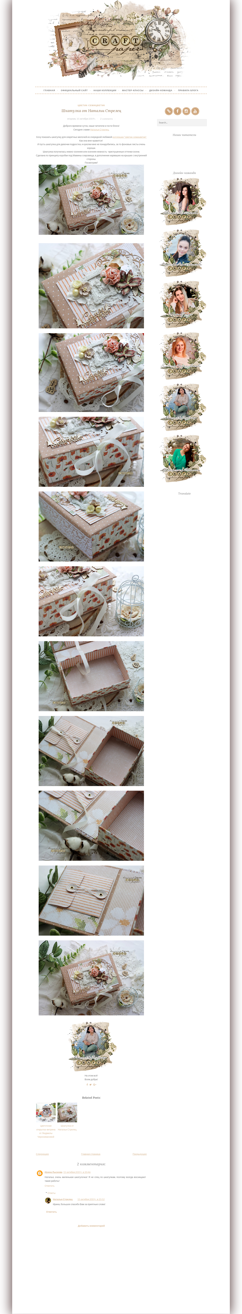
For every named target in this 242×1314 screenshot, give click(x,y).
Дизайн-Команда (160, 90)
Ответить (50, 1185)
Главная (49, 90)
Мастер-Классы (132, 90)
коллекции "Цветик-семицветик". (130, 137)
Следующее (42, 1154)
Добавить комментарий (91, 1225)
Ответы (51, 1193)
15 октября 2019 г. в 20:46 (76, 1172)
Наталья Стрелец (99, 129)
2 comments (106, 118)
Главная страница (90, 1154)
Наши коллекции (104, 90)
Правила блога (188, 90)
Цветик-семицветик (91, 105)
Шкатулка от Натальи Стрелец (91, 110)
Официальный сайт (74, 90)
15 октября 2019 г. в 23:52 (91, 1199)
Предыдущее (140, 1154)
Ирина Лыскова (54, 1172)
